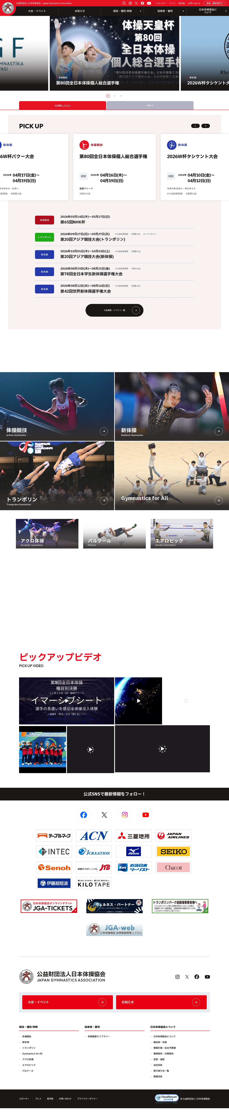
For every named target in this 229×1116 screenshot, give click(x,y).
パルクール (27, 1078)
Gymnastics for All (32, 1061)
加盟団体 (157, 1073)
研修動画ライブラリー (99, 1044)
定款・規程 (159, 1067)
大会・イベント (37, 11)
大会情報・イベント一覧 (120, 315)
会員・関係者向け (214, 3)
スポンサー (161, 3)
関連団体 (157, 1084)
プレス (172, 3)
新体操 (25, 1050)
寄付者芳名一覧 (161, 1078)
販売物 (182, 3)
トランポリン (29, 1055)
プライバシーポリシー (91, 1106)
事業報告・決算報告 (163, 1061)
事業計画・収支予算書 (164, 1055)
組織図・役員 (160, 1050)
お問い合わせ (194, 3)
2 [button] (114, 96)
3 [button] (121, 96)
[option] (114, 53)
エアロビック (29, 1073)
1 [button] (108, 96)
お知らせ (80, 11)
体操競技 (26, 1044)
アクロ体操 (27, 1067)
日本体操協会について (164, 1044)
